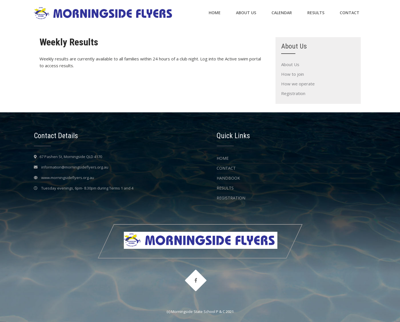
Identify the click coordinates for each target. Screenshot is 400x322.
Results (315, 12)
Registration (293, 93)
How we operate (298, 84)
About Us (246, 12)
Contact (349, 12)
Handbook (228, 178)
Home (215, 12)
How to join (292, 74)
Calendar (281, 12)
